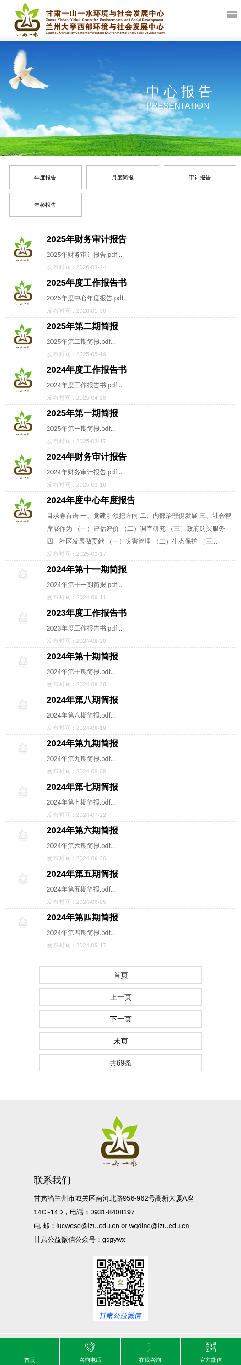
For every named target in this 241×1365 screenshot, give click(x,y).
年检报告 (45, 205)
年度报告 (45, 177)
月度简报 (123, 177)
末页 (120, 1041)
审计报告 (200, 177)
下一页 (121, 1019)
